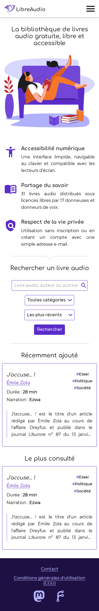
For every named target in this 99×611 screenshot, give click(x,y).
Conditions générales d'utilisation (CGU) (49, 580)
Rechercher (49, 329)
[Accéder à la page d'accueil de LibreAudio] (27, 8)
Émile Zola (18, 382)
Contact (49, 568)
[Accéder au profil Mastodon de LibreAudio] (39, 596)
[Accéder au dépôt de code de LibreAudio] (60, 596)
